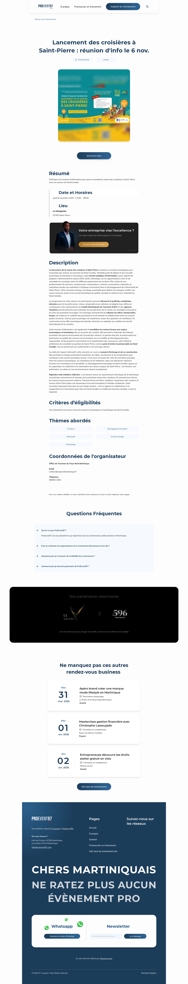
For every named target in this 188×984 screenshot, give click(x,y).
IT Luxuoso (55, 828)
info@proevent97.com (41, 847)
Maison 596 (68, 828)
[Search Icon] (147, 6)
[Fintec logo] (42, 819)
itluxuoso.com (106, 958)
